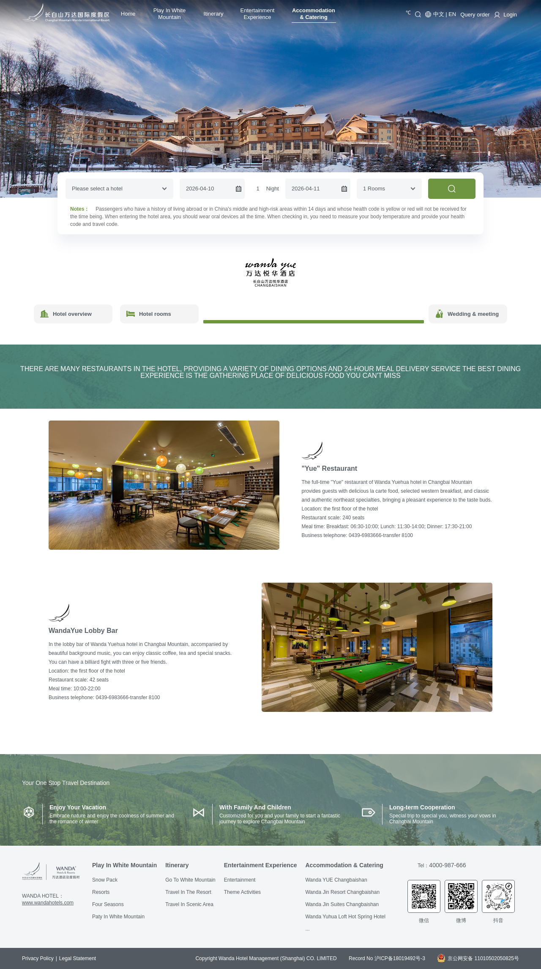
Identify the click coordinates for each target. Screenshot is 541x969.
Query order (474, 14)
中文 (438, 14)
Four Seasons (108, 904)
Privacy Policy (38, 958)
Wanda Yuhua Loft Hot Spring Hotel (345, 917)
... (307, 929)
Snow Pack (104, 880)
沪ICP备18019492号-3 (399, 958)
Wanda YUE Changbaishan (336, 880)
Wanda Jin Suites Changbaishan (342, 904)
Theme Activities (242, 892)
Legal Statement (77, 958)
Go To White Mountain (190, 880)
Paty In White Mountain (118, 917)
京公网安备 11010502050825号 (478, 958)
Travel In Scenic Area (189, 904)
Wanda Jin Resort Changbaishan (342, 892)
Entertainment (240, 880)
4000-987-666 (447, 865)
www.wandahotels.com (48, 903)
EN (452, 14)
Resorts (100, 892)
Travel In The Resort (188, 892)
